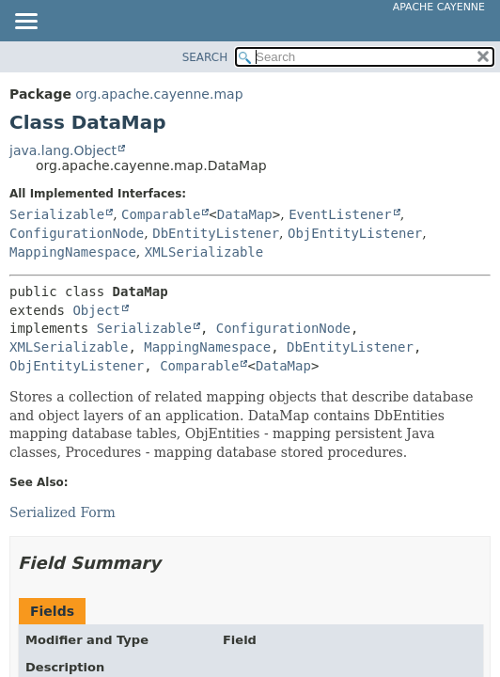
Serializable (56, 214)
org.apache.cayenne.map (158, 94)
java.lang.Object (63, 150)
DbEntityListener (215, 233)
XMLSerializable (204, 252)
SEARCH (205, 57)
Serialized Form (62, 512)
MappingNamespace (72, 252)
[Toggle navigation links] (25, 22)
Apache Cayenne (439, 7)
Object (96, 310)
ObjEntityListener (355, 233)
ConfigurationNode (76, 233)
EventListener (340, 214)
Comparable (160, 214)
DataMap (245, 214)
